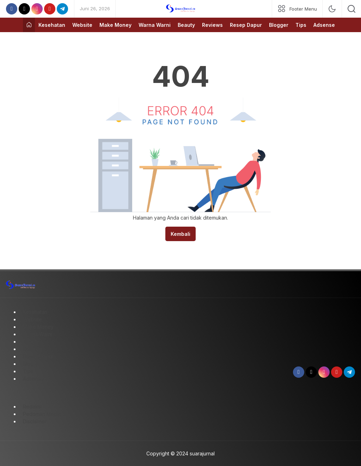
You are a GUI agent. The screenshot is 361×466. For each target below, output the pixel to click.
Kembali (180, 234)
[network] (297, 9)
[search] (351, 9)
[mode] (332, 9)
